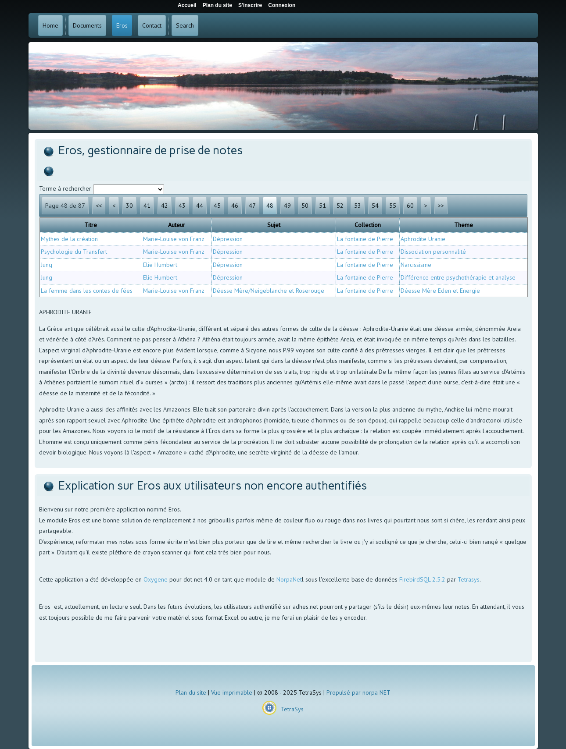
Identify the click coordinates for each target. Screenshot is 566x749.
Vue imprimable (231, 692)
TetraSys (292, 709)
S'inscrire (250, 5)
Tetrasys (469, 579)
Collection (368, 225)
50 (304, 205)
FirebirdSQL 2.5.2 (422, 579)
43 (182, 205)
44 (199, 205)
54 (375, 205)
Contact (151, 25)
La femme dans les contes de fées (87, 291)
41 (146, 205)
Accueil (187, 5)
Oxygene (155, 579)
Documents (87, 25)
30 (129, 205)
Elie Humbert (160, 265)
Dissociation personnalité (433, 252)
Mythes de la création (69, 239)
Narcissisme (416, 265)
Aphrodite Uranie (423, 239)
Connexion (281, 5)
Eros (122, 25)
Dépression (228, 239)
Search (185, 25)
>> (441, 205)
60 (410, 205)
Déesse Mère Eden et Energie (440, 291)
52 (340, 205)
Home (50, 25)
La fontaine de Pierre (365, 239)
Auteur (176, 225)
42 (164, 205)
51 (322, 205)
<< (99, 205)
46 (234, 205)
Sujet (273, 225)
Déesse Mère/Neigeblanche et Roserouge (268, 291)
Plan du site (191, 692)
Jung (46, 265)
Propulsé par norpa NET (358, 692)
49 (287, 205)
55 (392, 205)
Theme (463, 225)
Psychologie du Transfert (74, 252)
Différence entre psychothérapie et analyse (458, 277)
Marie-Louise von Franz (173, 239)
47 (252, 205)
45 (217, 205)
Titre (90, 225)
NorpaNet (289, 579)
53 (357, 205)
